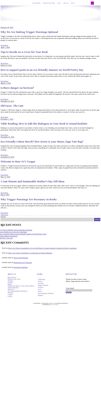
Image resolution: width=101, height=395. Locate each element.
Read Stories (36, 3)
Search (3, 217)
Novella (40, 283)
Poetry (40, 281)
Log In (10, 296)
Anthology (41, 279)
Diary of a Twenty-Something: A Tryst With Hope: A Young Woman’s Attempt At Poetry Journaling (42, 248)
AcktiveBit (54, 304)
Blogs (73, 3)
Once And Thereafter (21, 258)
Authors (10, 281)
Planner (40, 295)
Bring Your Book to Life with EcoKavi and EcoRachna (21, 286)
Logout (10, 294)
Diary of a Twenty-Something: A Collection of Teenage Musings (30, 253)
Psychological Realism (46, 293)
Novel (40, 291)
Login (59, 3)
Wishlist (10, 293)
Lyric (40, 289)
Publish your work (49, 3)
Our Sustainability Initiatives (17, 291)
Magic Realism (43, 285)
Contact (10, 282)
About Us (66, 3)
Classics (41, 287)
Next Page (4, 215)
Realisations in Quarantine (23, 262)
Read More (4, 45)
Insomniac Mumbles (21, 267)
